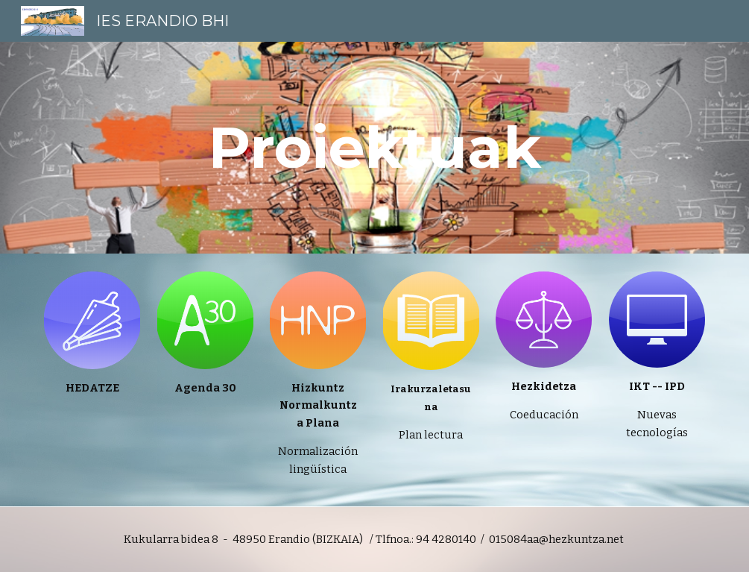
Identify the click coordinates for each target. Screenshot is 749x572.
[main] (374, 147)
